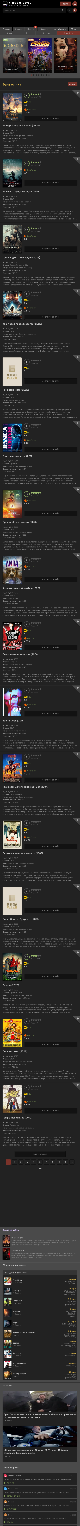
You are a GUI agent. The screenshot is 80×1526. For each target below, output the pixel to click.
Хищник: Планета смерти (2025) (22, 191)
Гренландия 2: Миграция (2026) (21, 257)
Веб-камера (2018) (14, 720)
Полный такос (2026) (15, 1051)
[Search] (63, 10)
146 (40, 1168)
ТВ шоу (74, 29)
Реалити (9, 1483)
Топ (27, 33)
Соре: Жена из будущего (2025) (21, 919)
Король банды (12, 1496)
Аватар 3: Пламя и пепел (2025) (21, 125)
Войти (66, 4)
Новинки (31, 29)
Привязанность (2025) (16, 389)
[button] (31, 75)
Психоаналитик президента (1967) (23, 853)
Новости (46, 33)
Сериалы (44, 29)
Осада (8, 1522)
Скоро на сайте (11, 1230)
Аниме (9, 33)
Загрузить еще (40, 1154)
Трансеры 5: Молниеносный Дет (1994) (25, 786)
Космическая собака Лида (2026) (22, 588)
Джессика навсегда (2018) (18, 456)
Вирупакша (10, 1509)
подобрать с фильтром (72, 84)
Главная (6, 29)
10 (65, 1162)
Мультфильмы (60, 29)
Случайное (68, 33)
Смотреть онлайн (50, 119)
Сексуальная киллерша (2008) (21, 654)
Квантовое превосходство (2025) (22, 323)
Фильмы (18, 29)
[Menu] (74, 3)
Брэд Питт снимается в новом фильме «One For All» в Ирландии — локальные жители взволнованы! (40, 1416)
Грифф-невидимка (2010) (17, 1117)
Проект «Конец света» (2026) (20, 522)
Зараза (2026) (11, 985)
